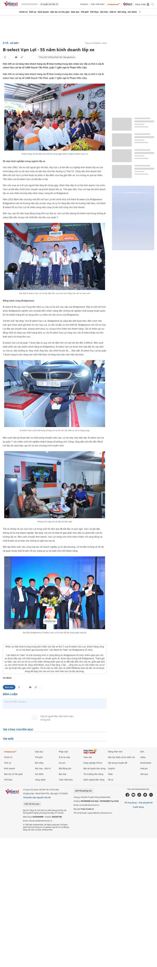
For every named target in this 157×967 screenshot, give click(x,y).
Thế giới (85, 12)
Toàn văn (87, 757)
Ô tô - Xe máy (11, 43)
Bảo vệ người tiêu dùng (94, 768)
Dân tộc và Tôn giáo (60, 12)
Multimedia (145, 762)
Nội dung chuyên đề (117, 762)
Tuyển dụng (138, 807)
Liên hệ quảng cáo (83, 790)
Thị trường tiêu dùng (93, 774)
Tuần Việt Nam (97, 4)
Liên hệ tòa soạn (31, 804)
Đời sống (122, 12)
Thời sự (32, 12)
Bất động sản (65, 768)
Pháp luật (63, 751)
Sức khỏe (132, 12)
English (111, 768)
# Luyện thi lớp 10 (49, 4)
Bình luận (9, 687)
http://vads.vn (87, 809)
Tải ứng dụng (130, 802)
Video (142, 757)
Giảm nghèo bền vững (93, 779)
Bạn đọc (62, 774)
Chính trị (23, 12)
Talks (110, 774)
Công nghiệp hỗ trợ (92, 762)
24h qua (144, 774)
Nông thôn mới (115, 751)
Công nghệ (40, 779)
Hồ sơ (110, 779)
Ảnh (142, 751)
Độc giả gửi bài (146, 802)
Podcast (84, 4)
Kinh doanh (43, 12)
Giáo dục (75, 12)
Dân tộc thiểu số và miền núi (121, 757)
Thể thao (94, 12)
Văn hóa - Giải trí (108, 12)
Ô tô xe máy (64, 757)
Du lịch (62, 762)
